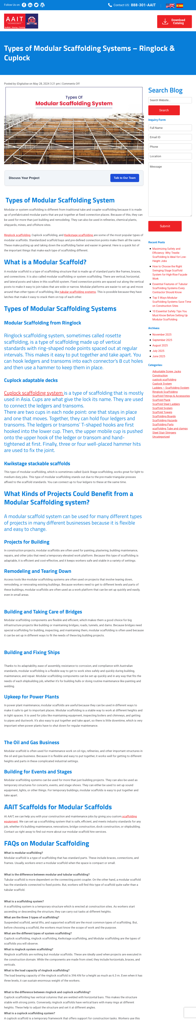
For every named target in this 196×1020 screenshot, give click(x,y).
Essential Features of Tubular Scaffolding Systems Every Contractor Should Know (169, 288)
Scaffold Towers (162, 412)
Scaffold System (162, 408)
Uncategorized (161, 436)
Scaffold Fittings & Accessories (171, 396)
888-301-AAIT (143, 5)
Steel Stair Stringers (164, 432)
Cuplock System (162, 383)
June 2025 (158, 356)
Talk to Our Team (125, 177)
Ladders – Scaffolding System (170, 387)
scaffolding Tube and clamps (170, 428)
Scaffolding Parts (163, 424)
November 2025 (161, 334)
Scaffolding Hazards (164, 420)
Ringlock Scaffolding (165, 391)
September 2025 (162, 340)
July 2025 (158, 351)
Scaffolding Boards (164, 416)
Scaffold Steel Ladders (166, 404)
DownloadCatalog (173, 21)
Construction (160, 375)
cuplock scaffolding (164, 379)
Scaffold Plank (161, 400)
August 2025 (160, 345)
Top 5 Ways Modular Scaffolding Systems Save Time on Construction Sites (171, 301)
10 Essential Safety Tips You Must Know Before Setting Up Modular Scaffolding (170, 315)
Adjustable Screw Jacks (166, 371)
